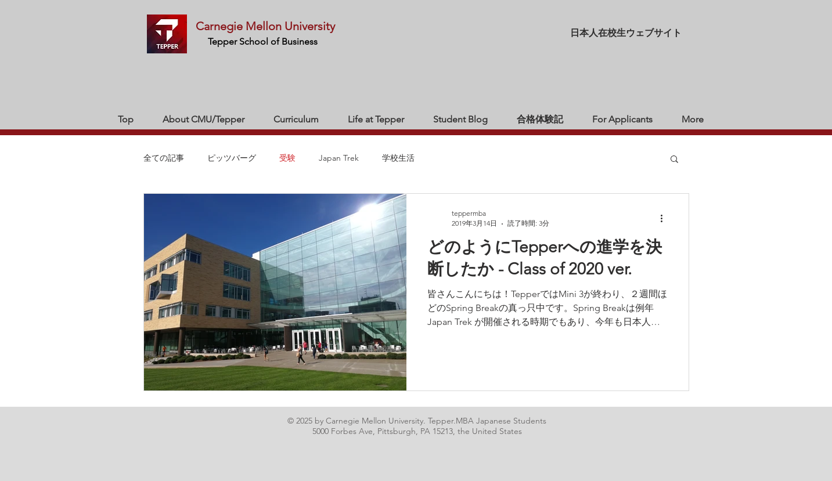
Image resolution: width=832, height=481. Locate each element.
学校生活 (398, 158)
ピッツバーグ (231, 158)
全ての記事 (163, 158)
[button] (674, 160)
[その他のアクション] (666, 218)
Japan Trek (339, 158)
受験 (287, 158)
